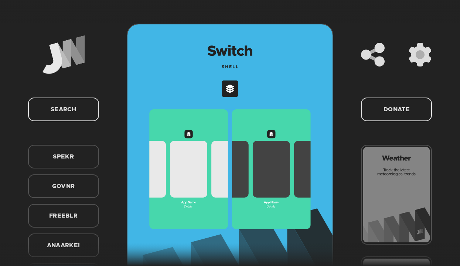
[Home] (63, 54)
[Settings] (420, 54)
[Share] (373, 54)
